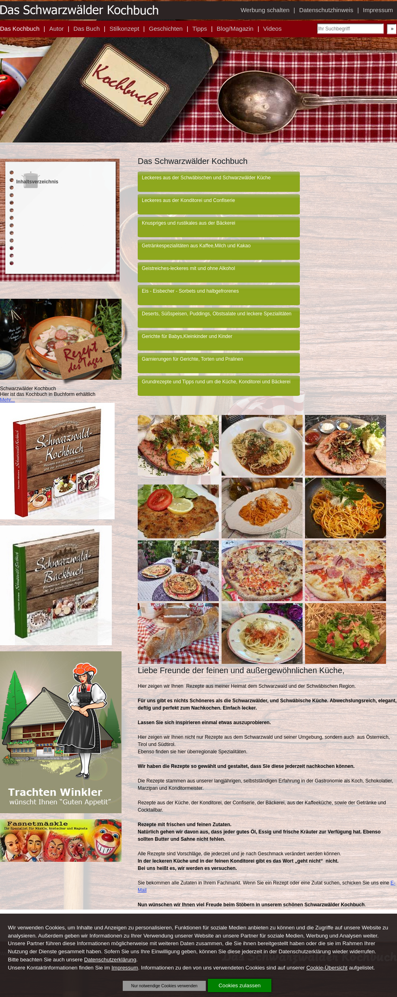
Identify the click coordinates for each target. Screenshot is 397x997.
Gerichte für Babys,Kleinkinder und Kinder (187, 336)
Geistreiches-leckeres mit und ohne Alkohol (188, 268)
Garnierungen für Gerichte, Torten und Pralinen (192, 359)
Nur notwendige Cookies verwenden (164, 986)
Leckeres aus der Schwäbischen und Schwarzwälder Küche (206, 178)
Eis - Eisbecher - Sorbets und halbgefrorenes (190, 291)
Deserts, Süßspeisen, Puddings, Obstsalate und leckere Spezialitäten (217, 314)
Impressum (124, 968)
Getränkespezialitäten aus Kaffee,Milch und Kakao (196, 246)
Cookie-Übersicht (327, 968)
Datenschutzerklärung (110, 960)
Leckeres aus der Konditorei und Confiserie (188, 200)
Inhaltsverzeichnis (37, 182)
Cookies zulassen (240, 985)
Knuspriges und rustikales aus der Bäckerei (188, 223)
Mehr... (7, 400)
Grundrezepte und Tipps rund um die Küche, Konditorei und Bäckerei (216, 382)
